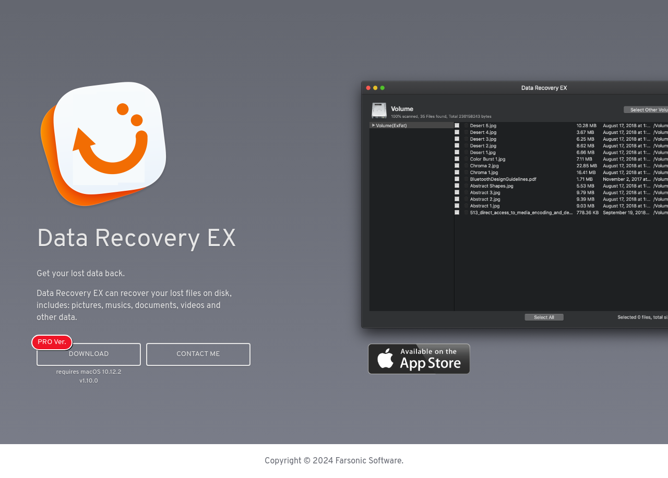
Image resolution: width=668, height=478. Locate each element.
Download (88, 354)
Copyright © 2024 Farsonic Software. (334, 461)
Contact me (198, 354)
